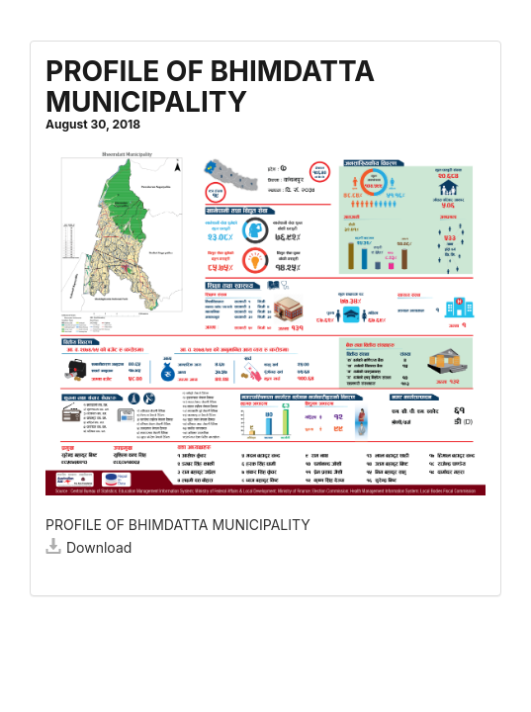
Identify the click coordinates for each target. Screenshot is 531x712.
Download (88, 547)
